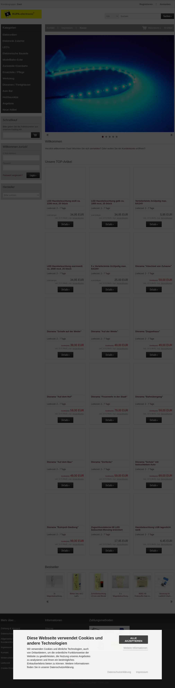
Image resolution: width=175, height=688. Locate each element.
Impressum (142, 672)
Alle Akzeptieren (133, 639)
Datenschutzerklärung (119, 672)
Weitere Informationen (135, 648)
